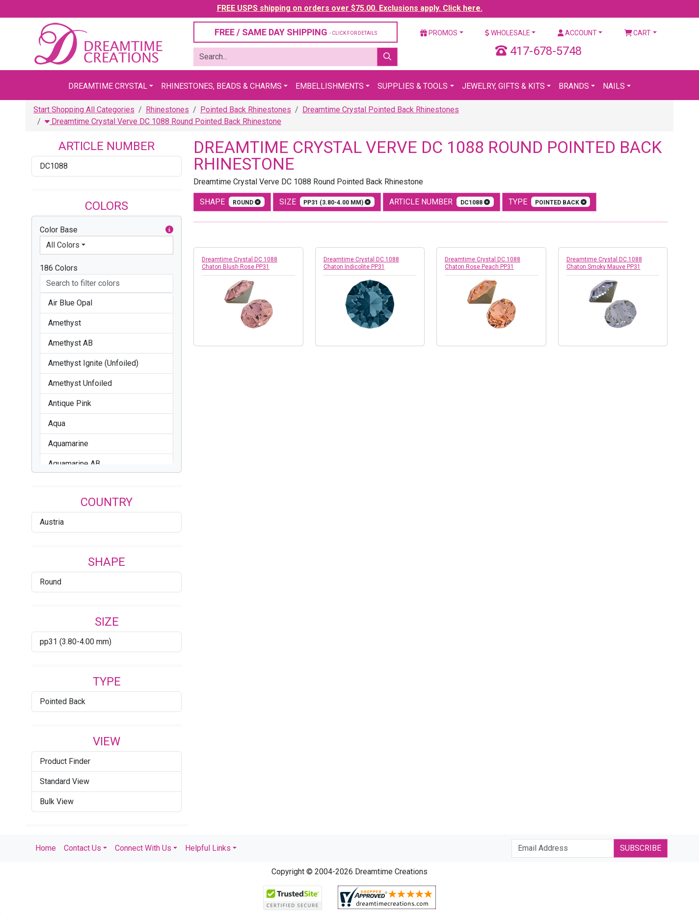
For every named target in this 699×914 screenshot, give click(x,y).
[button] (169, 230)
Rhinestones (167, 109)
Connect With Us (143, 848)
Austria (52, 522)
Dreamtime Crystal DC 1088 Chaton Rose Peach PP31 (482, 263)
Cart (637, 33)
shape (232, 202)
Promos (438, 33)
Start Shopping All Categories (83, 109)
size (327, 202)
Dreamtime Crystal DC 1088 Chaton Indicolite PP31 (361, 263)
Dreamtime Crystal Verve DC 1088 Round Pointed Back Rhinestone (163, 121)
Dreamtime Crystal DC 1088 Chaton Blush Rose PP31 (239, 263)
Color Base (106, 230)
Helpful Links (208, 848)
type (550, 202)
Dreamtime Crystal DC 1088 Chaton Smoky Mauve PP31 (604, 263)
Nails (614, 86)
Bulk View (57, 801)
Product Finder (65, 761)
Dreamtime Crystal (107, 86)
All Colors (63, 245)
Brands (574, 86)
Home (45, 848)
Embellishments (330, 86)
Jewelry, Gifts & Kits (503, 86)
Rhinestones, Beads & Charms (221, 86)
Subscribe (640, 848)
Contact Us (82, 848)
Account (577, 33)
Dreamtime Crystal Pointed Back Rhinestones (380, 109)
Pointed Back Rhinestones (245, 109)
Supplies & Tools (412, 86)
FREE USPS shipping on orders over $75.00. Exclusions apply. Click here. (350, 8)
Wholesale (507, 33)
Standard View (64, 781)
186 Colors (59, 268)
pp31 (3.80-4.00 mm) (75, 641)
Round (50, 581)
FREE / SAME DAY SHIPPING (296, 32)
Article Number (441, 202)
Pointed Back (62, 701)
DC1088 (54, 166)
